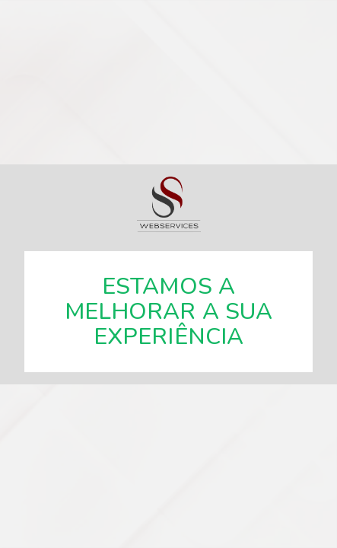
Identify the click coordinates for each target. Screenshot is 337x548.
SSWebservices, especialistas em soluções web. (169, 204)
